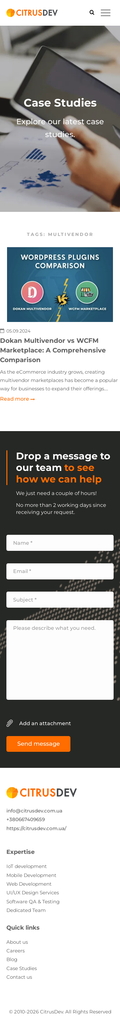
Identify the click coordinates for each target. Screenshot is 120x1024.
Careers (15, 951)
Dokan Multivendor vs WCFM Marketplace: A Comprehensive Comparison (53, 350)
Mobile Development (31, 875)
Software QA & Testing (33, 901)
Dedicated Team (26, 910)
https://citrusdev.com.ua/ (36, 828)
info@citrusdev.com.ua (34, 810)
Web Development (29, 884)
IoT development (26, 866)
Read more (14, 399)
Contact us (19, 977)
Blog (11, 959)
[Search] (92, 12)
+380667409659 (25, 819)
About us (17, 942)
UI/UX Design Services (32, 892)
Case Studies (21, 968)
